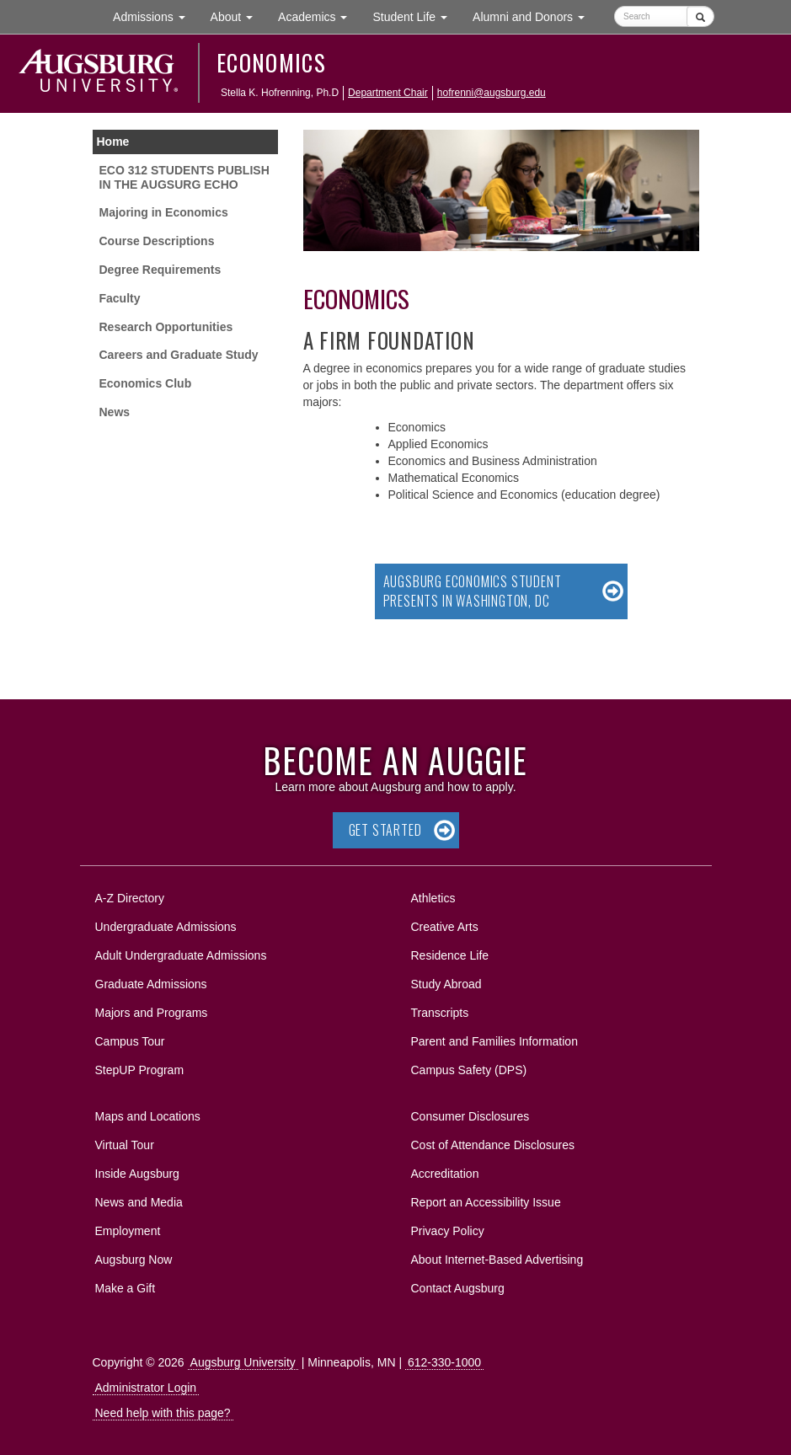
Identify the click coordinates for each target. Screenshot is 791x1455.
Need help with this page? (163, 1413)
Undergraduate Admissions (166, 926)
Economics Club (145, 383)
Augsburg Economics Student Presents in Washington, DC (472, 591)
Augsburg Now (134, 1259)
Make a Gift (125, 1288)
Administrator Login (146, 1387)
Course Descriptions (157, 241)
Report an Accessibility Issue (486, 1202)
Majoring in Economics (163, 212)
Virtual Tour (124, 1145)
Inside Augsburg (137, 1173)
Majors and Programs (151, 1009)
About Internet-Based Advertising (497, 1259)
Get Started (385, 830)
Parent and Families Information (494, 1041)
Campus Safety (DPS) (469, 1070)
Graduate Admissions (151, 984)
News (115, 412)
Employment (128, 1231)
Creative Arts (444, 926)
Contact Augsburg (458, 1288)
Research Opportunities (166, 327)
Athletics (433, 898)
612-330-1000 (444, 1362)
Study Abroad (446, 984)
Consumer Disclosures (470, 1116)
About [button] (238, 21)
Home (113, 141)
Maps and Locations (147, 1116)
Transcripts (440, 1012)
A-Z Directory (129, 898)
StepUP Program (139, 1070)
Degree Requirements (160, 269)
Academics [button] (319, 16)
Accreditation (445, 1173)
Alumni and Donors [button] (535, 16)
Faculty (120, 298)
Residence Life (450, 955)
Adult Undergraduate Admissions (181, 955)
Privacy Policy (447, 1231)
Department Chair (388, 93)
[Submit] (700, 16)
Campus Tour (130, 1041)
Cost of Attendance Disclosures (493, 1145)
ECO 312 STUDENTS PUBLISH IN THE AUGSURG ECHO (184, 177)
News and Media (139, 1202)
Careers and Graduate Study (179, 354)
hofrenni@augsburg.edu (491, 93)
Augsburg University (243, 1362)
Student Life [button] (416, 16)
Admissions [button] (155, 16)
